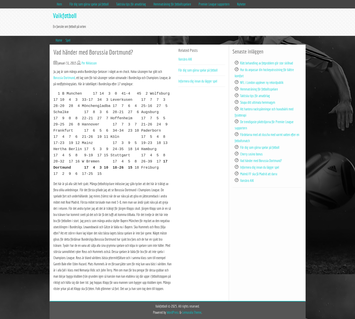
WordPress (173, 312)
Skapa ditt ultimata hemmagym (257, 102)
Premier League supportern (214, 4)
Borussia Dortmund (64, 78)
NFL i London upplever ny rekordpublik (261, 82)
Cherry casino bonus (251, 154)
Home (59, 40)
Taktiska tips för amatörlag (131, 4)
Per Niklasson (89, 63)
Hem (59, 4)
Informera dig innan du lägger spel (197, 81)
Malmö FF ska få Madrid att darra (258, 174)
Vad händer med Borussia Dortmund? (261, 161)
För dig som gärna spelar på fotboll (89, 4)
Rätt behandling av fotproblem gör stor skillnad (266, 63)
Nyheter (241, 4)
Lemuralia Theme (191, 312)
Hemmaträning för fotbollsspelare (172, 4)
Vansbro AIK (185, 59)
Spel (68, 40)
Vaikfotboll (65, 15)
